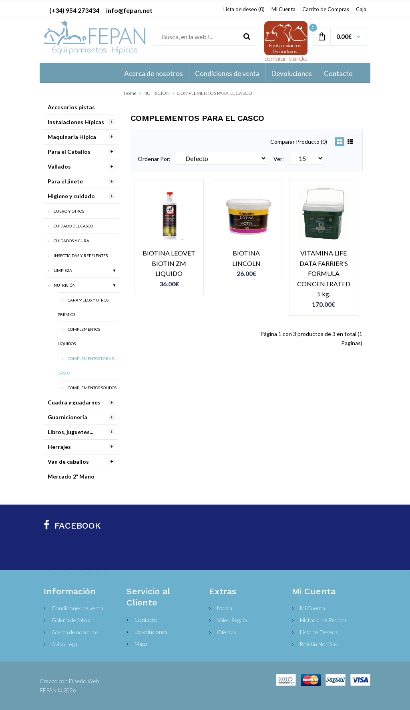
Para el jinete (65, 181)
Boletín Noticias (319, 644)
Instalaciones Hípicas (76, 122)
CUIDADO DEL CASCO (73, 225)
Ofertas (226, 632)
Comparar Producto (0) (298, 141)
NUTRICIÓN (156, 93)
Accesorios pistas (71, 107)
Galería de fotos (71, 620)
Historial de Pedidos (324, 620)
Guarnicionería (67, 417)
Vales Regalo (232, 620)
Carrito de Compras (325, 9)
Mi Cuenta (283, 9)
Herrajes (59, 446)
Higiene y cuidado (71, 196)
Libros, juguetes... (70, 431)
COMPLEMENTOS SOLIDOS (92, 387)
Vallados (59, 166)
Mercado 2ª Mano (71, 476)
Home (130, 93)
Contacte (146, 619)
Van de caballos (68, 461)
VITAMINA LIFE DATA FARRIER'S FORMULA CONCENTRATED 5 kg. (323, 273)
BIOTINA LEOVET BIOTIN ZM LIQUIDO (169, 263)
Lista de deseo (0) (244, 9)
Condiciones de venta (77, 608)
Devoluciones (151, 631)
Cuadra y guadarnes (74, 402)
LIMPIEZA (63, 270)
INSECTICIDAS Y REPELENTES (81, 255)
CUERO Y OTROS (69, 211)
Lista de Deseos (319, 632)
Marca (224, 608)
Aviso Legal (65, 644)
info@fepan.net (129, 10)
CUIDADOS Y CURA (71, 240)
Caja (361, 9)
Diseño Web (84, 681)
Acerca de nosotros (75, 632)
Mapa (141, 643)
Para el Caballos (69, 151)
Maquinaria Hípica (72, 136)
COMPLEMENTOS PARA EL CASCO (214, 93)
